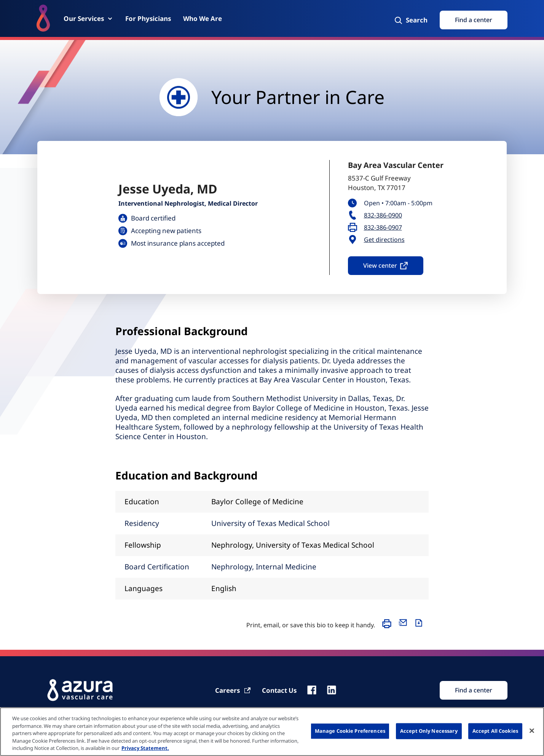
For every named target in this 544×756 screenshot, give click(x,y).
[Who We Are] (202, 18)
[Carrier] (233, 690)
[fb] (311, 690)
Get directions (384, 240)
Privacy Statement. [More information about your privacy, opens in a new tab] (145, 748)
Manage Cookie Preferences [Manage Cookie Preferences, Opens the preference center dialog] (350, 730)
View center (385, 265)
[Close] (531, 730)
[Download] (421, 627)
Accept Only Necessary (429, 730)
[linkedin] (331, 690)
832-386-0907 (383, 228)
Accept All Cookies (495, 730)
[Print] (389, 627)
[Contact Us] (279, 690)
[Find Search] (473, 690)
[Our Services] (88, 18)
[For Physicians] (148, 18)
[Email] (405, 627)
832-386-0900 (383, 215)
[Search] (411, 20)
